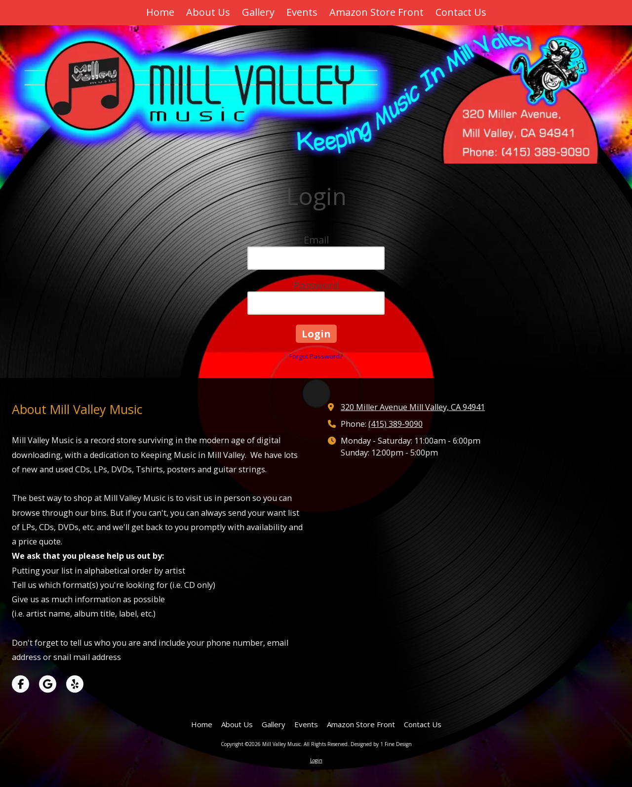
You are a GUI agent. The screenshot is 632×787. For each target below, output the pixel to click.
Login (316, 760)
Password (316, 285)
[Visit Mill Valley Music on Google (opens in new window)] (47, 684)
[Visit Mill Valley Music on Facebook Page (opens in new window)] (20, 684)
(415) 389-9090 (395, 423)
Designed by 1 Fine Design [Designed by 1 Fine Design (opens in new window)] (381, 744)
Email (316, 240)
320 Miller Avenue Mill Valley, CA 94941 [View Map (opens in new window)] (413, 407)
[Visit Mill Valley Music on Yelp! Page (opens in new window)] (74, 684)
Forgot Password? (316, 356)
